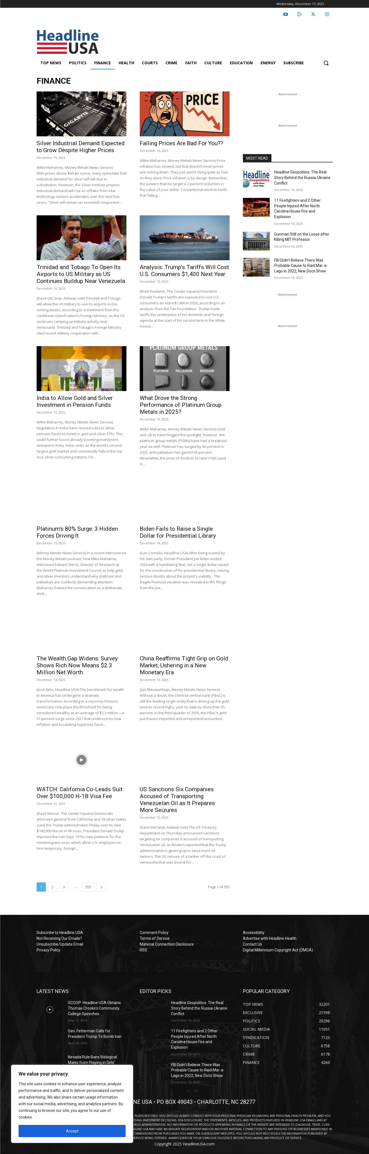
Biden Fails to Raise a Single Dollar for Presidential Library (178, 532)
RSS (143, 950)
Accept (72, 1131)
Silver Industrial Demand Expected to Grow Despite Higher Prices (81, 147)
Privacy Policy (48, 950)
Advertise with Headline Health (269, 938)
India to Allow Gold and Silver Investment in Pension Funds (75, 401)
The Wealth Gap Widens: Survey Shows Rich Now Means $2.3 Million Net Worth (77, 665)
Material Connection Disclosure (167, 944)
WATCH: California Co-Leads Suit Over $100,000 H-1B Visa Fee (80, 793)
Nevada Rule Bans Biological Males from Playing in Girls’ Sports (92, 1062)
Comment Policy (154, 932)
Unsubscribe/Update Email (60, 944)
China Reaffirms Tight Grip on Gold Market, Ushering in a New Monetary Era (184, 665)
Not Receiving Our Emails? (59, 938)
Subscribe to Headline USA (60, 932)
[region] (72, 1104)
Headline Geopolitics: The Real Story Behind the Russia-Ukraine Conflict (302, 177)
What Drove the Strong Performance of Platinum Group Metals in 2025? (181, 405)
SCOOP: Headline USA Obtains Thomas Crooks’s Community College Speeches (94, 1008)
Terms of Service (155, 938)
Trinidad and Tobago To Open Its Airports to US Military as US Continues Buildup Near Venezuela (81, 274)
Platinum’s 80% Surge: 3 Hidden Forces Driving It (77, 532)
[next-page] (101, 887)
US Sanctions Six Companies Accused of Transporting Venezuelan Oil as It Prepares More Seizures (177, 799)
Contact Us (252, 944)
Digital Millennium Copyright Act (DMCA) (278, 950)
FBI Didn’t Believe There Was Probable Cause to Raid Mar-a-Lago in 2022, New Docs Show (301, 265)
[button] (326, 63)
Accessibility (253, 932)
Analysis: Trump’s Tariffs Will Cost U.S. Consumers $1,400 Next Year (184, 270)
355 (88, 887)
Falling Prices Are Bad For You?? (181, 143)
